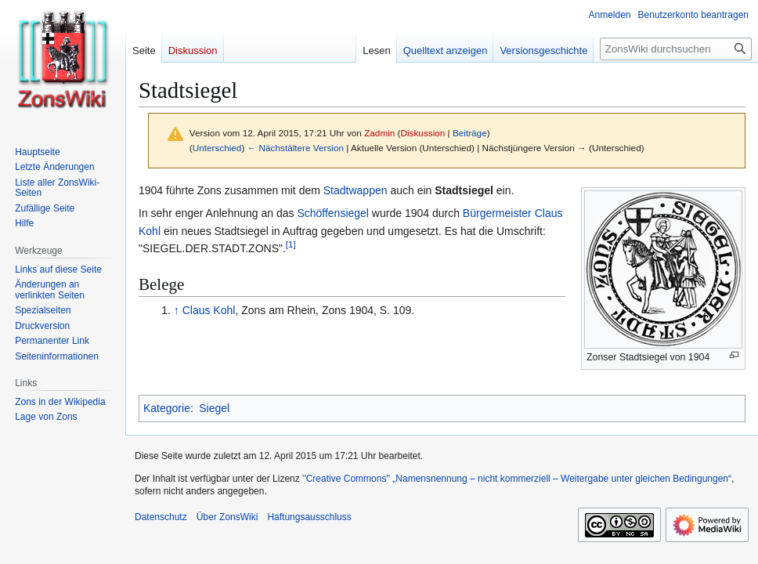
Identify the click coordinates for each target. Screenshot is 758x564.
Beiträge (470, 133)
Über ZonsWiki (227, 517)
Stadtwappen (355, 190)
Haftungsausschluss (309, 517)
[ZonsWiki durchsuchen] (676, 49)
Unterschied (217, 148)
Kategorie (166, 408)
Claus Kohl (209, 310)
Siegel (214, 408)
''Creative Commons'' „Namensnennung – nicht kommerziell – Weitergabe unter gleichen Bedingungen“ (516, 478)
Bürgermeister (497, 213)
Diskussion (423, 133)
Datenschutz (161, 517)
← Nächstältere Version (295, 148)
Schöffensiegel (333, 213)
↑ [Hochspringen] (176, 310)
